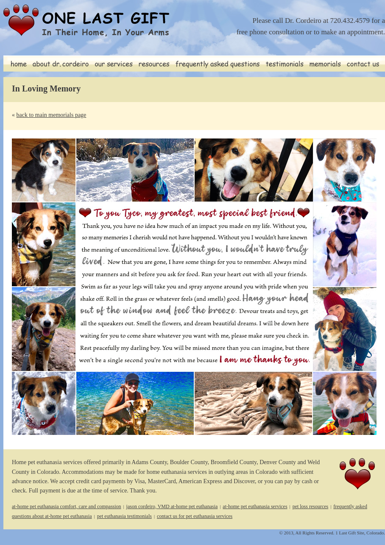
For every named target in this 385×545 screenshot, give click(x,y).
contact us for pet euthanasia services (194, 516)
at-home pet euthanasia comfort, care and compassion (66, 506)
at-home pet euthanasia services (255, 506)
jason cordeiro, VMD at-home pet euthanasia (172, 506)
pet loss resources (311, 506)
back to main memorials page (51, 115)
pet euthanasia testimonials (124, 516)
